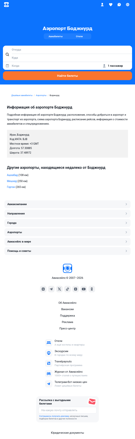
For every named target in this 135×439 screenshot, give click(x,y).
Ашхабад (12, 175)
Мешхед (12, 181)
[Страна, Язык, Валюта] (127, 4)
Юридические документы (67, 432)
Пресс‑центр (67, 328)
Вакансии (67, 309)
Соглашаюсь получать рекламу (54, 416)
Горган (11, 186)
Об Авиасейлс (67, 302)
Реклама (67, 322)
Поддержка (67, 315)
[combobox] (67, 50)
